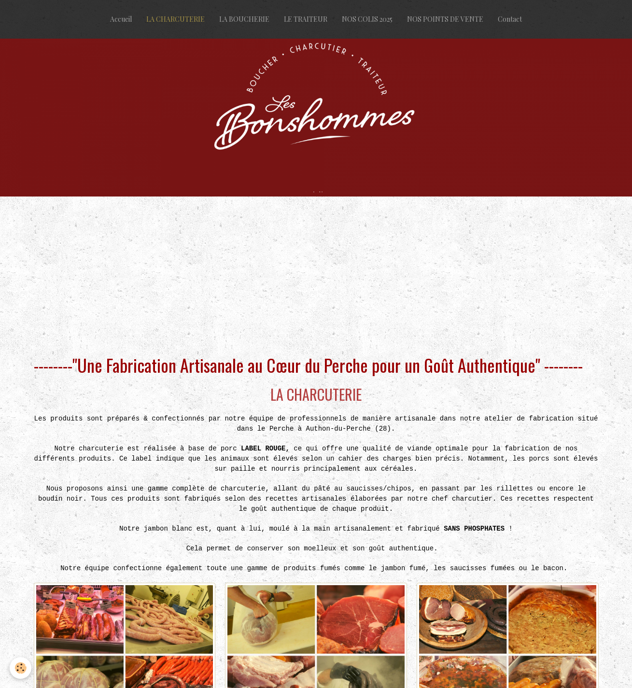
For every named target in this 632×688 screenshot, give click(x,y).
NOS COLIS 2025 (367, 19)
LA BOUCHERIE (244, 19)
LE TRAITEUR (305, 19)
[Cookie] (20, 668)
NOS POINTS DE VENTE (445, 19)
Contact (510, 19)
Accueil (121, 19)
